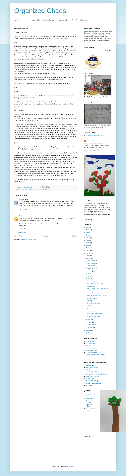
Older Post (74, 236)
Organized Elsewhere (89, 405)
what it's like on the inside (93, 383)
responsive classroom (92, 376)
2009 (88, 258)
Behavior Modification (92, 367)
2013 (88, 248)
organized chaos (91, 141)
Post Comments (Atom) (29, 239)
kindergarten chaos (91, 350)
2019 (88, 232)
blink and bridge (90, 343)
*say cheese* (91, 311)
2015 (88, 243)
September (91, 268)
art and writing (90, 341)
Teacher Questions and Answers (95, 354)
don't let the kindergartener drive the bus (99, 293)
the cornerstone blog (92, 381)
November (91, 263)
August (90, 271)
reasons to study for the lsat (40, 189)
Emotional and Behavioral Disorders (96, 374)
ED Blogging (89, 398)
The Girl (21, 199)
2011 (88, 253)
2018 (88, 235)
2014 (88, 245)
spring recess (91, 286)
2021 (88, 227)
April (89, 319)
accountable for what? (93, 303)
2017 (88, 237)
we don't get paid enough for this (97, 295)
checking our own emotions (95, 313)
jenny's (50, 36)
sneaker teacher (90, 378)
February (90, 324)
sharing (89, 301)
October (90, 266)
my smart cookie (27, 189)
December (91, 260)
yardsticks (89, 385)
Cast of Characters (89, 401)
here (91, 31)
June (89, 276)
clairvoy (88, 345)
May (89, 279)
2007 (88, 333)
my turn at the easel (91, 352)
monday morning (92, 298)
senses (89, 306)
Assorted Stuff (90, 365)
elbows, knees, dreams (92, 372)
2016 (88, 240)
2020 (88, 230)
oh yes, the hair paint (93, 316)
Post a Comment (22, 232)
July (89, 273)
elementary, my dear (92, 348)
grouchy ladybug (92, 281)
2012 (88, 250)
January (90, 327)
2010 (88, 256)
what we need (94, 203)
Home (46, 236)
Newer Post (18, 236)
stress (49, 189)
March (90, 322)
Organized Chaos (40, 10)
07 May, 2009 (23, 228)
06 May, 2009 (23, 210)
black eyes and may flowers (95, 283)
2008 (88, 330)
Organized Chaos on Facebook (95, 135)
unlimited (88, 357)
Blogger (71, 466)
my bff (21, 189)
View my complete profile (91, 150)
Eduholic (88, 369)
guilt (88, 308)
